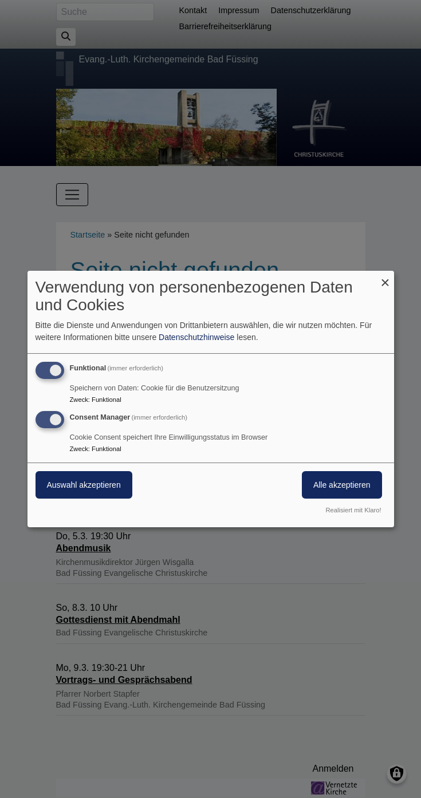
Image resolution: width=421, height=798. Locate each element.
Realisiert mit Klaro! (353, 510)
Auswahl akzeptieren (84, 484)
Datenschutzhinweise (196, 337)
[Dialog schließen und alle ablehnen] (385, 278)
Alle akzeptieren (342, 484)
